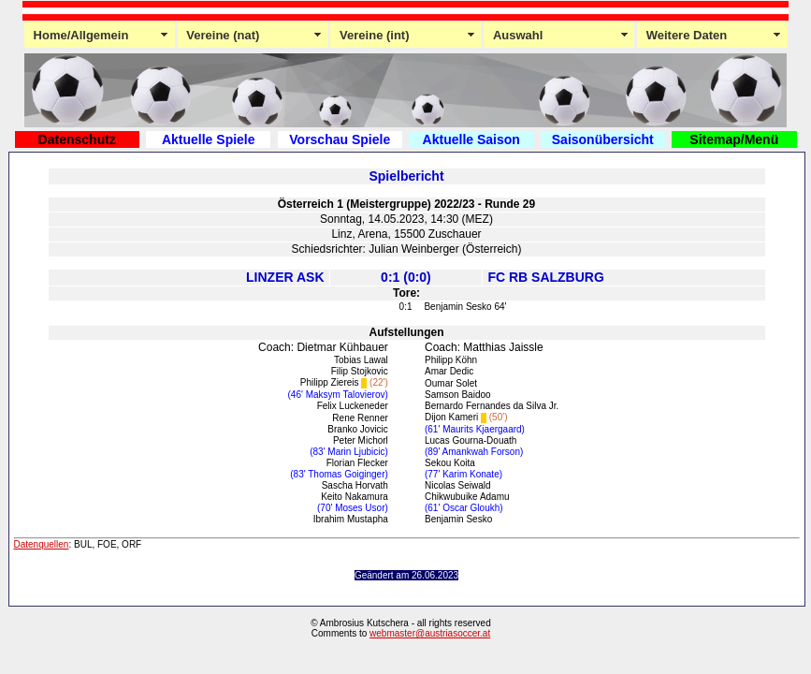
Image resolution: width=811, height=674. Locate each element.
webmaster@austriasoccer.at (429, 633)
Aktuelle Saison (471, 139)
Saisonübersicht (603, 139)
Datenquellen (41, 544)
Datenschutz (77, 139)
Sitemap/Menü (733, 139)
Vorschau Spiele (339, 139)
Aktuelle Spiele (208, 139)
